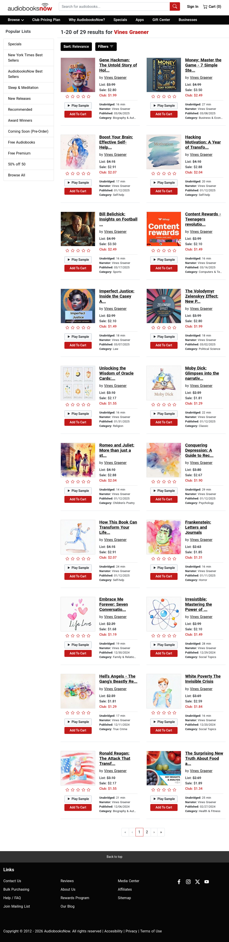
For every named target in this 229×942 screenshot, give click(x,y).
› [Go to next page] (154, 832)
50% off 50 (16, 164)
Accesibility (113, 931)
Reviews (67, 881)
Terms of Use (151, 931)
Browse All (16, 175)
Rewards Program (75, 898)
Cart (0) (212, 6)
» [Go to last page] (161, 832)
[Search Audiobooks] (175, 6)
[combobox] (119, 6)
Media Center (128, 881)
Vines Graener (115, 77)
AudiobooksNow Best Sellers (25, 74)
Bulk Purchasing (16, 889)
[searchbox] (114, 6)
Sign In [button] (192, 6)
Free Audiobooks (21, 142)
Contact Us (12, 881)
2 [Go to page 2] (147, 832)
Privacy (131, 931)
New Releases (19, 98)
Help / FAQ (12, 898)
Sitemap (124, 898)
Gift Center (161, 20)
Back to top (114, 856)
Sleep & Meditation (23, 88)
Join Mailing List (16, 906)
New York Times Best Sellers (25, 58)
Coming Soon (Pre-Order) (28, 131)
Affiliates (125, 889)
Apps (140, 20)
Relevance (76, 46)
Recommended (20, 109)
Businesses (188, 20)
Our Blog (67, 906)
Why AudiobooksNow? (87, 20)
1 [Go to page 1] (139, 832)
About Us (68, 889)
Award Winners (20, 120)
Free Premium (19, 153)
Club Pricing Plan (46, 20)
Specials (120, 20)
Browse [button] (16, 20)
